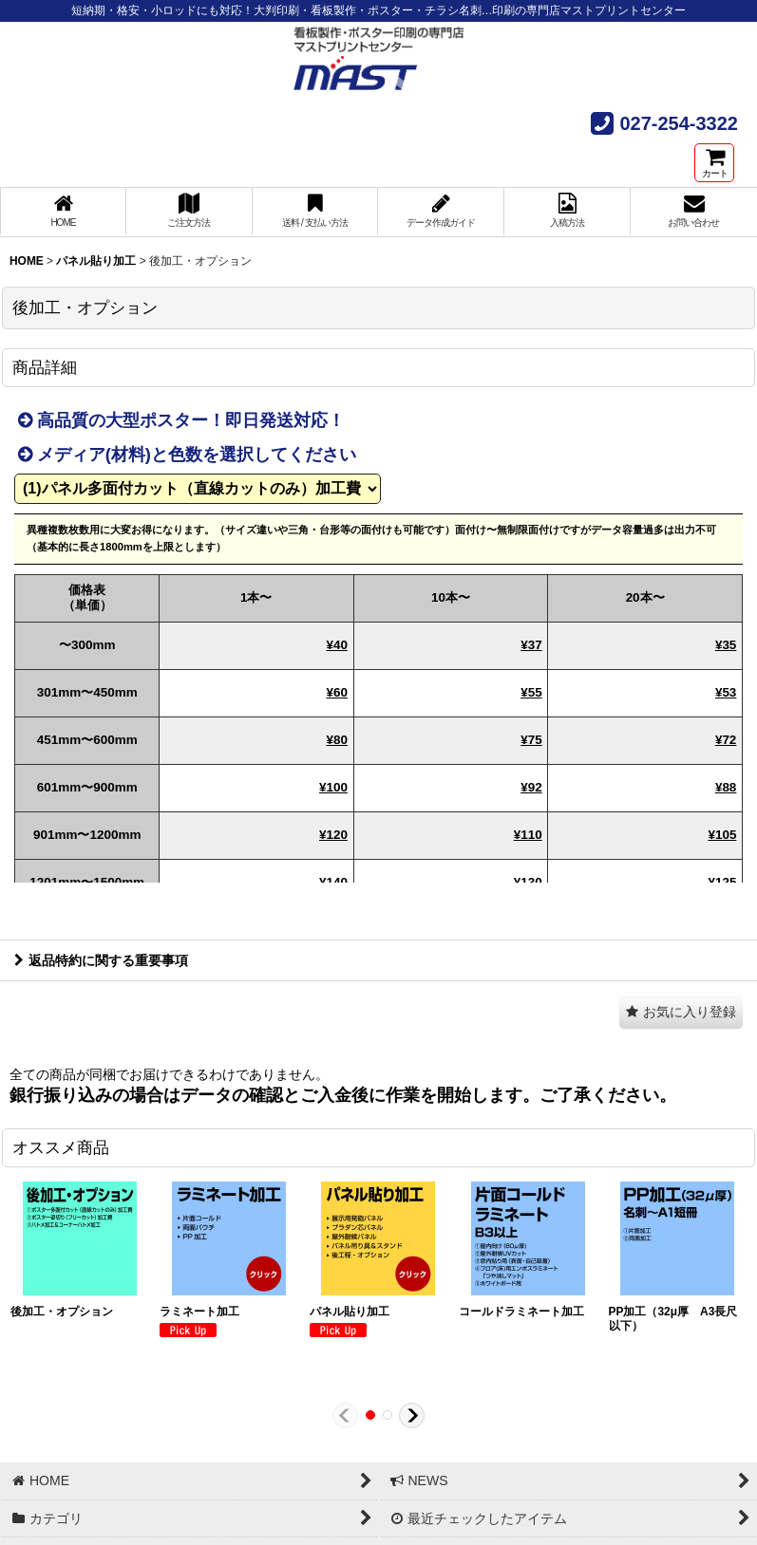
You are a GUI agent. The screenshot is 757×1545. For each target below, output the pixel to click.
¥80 (336, 740)
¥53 (725, 692)
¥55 (530, 692)
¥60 (336, 692)
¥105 (722, 835)
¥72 (725, 740)
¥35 (725, 645)
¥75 (530, 740)
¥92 (530, 787)
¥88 (725, 787)
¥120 (333, 835)
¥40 (336, 645)
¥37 (530, 645)
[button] (681, 1012)
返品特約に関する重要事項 (101, 960)
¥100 (333, 787)
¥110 (528, 835)
